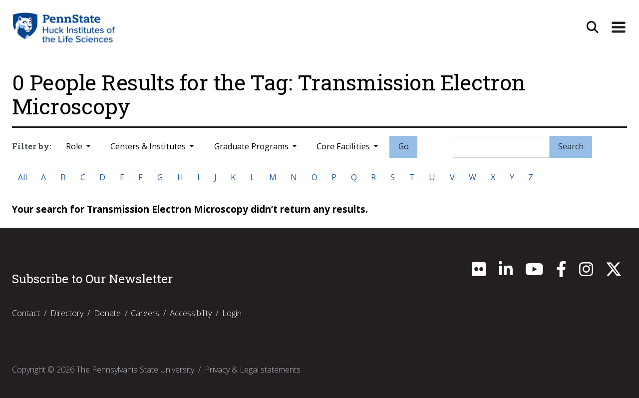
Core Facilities (344, 146)
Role (75, 146)
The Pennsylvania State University (135, 369)
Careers (145, 313)
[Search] (501, 147)
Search (571, 146)
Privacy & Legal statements (253, 369)
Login (232, 313)
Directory (66, 313)
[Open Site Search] (592, 27)
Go (403, 146)
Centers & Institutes (149, 146)
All (22, 177)
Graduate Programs (252, 146)
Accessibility (191, 313)
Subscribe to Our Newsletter (92, 279)
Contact (26, 313)
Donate (107, 313)
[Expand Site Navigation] (618, 27)
